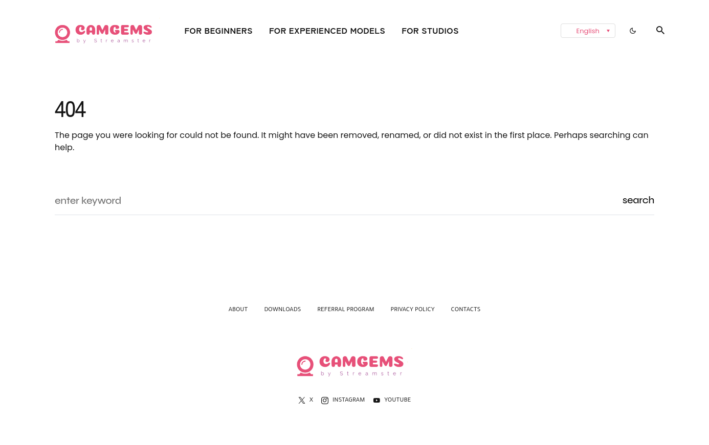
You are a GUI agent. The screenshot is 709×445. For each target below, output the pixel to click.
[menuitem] (588, 31)
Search (638, 200)
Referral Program (345, 310)
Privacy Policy (413, 310)
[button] (632, 30)
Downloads (282, 310)
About (238, 310)
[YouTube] (392, 400)
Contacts (466, 310)
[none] (552, 31)
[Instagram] (343, 400)
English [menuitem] (588, 31)
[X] (305, 400)
